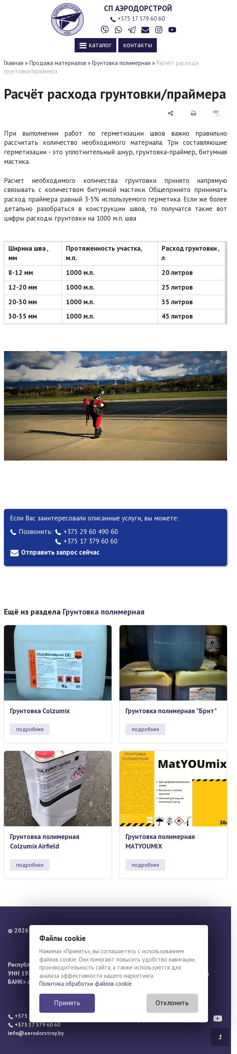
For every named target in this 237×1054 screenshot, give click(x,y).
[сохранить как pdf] (216, 113)
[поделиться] (170, 113)
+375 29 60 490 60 (86, 531)
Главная (13, 63)
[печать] (193, 113)
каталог (95, 44)
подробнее (30, 729)
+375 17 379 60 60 (137, 18)
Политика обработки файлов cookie (85, 983)
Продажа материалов (57, 63)
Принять (67, 1002)
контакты (137, 44)
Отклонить (172, 1002)
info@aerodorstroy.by (36, 1033)
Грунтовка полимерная (121, 63)
